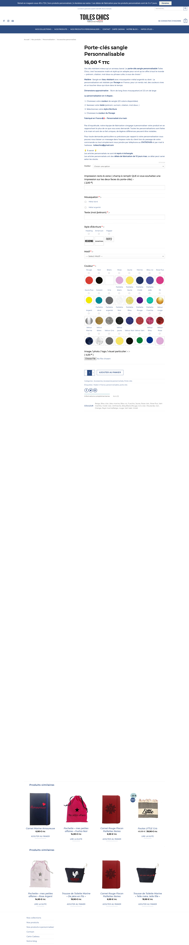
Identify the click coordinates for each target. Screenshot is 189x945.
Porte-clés (128, 381)
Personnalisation (49, 39)
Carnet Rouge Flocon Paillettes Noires (111, 876)
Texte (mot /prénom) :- (97, 212)
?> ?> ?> (124, 256)
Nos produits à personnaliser (85, 29)
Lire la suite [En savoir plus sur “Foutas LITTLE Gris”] (148, 882)
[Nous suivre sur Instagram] (8, 21)
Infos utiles (147, 29)
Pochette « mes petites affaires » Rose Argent (40, 941)
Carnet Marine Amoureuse (40, 874)
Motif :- (88, 251)
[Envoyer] (185, 8)
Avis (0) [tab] (116, 396)
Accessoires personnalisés (66, 39)
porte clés (123, 385)
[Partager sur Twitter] (91, 390)
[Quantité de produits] (89, 373)
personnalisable (112, 385)
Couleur (87, 166)
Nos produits (61, 29)
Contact (106, 29)
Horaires (165, 3)
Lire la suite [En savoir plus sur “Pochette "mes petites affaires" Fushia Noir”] (76, 885)
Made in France (100, 385)
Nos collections (44, 29)
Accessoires (98, 381)
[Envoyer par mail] (95, 390)
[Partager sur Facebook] (86, 390)
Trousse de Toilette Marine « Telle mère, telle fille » (147, 941)
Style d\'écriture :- (94, 227)
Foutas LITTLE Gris (147, 874)
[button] (169, 21)
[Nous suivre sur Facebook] (4, 21)
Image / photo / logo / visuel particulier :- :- (107, 353)
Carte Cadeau (118, 29)
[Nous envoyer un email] (13, 21)
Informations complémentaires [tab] (97, 396)
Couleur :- (90, 266)
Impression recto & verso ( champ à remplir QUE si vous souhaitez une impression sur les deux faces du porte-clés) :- (122, 179)
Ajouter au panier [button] (40, 882)
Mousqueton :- (92, 197)
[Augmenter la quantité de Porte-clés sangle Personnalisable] (93, 373)
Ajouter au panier (110, 372)
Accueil (26, 39)
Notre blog (132, 29)
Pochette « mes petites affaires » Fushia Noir (76, 876)
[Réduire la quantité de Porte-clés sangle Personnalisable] (85, 373)
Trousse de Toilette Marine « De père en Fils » (76, 941)
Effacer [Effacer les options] (162, 162)
